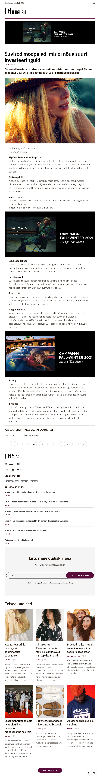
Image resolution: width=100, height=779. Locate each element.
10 (84, 444)
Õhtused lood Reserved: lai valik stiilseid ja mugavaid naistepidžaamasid (49, 503)
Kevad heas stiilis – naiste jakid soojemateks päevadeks (49, 494)
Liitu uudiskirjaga (80, 575)
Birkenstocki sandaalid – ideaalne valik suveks (49, 532)
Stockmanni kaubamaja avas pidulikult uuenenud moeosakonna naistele (49, 523)
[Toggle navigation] (92, 12)
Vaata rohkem (50, 770)
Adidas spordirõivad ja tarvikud (49, 542)
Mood (7, 64)
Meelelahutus (73, 656)
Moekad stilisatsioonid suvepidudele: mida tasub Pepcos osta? (49, 513)
